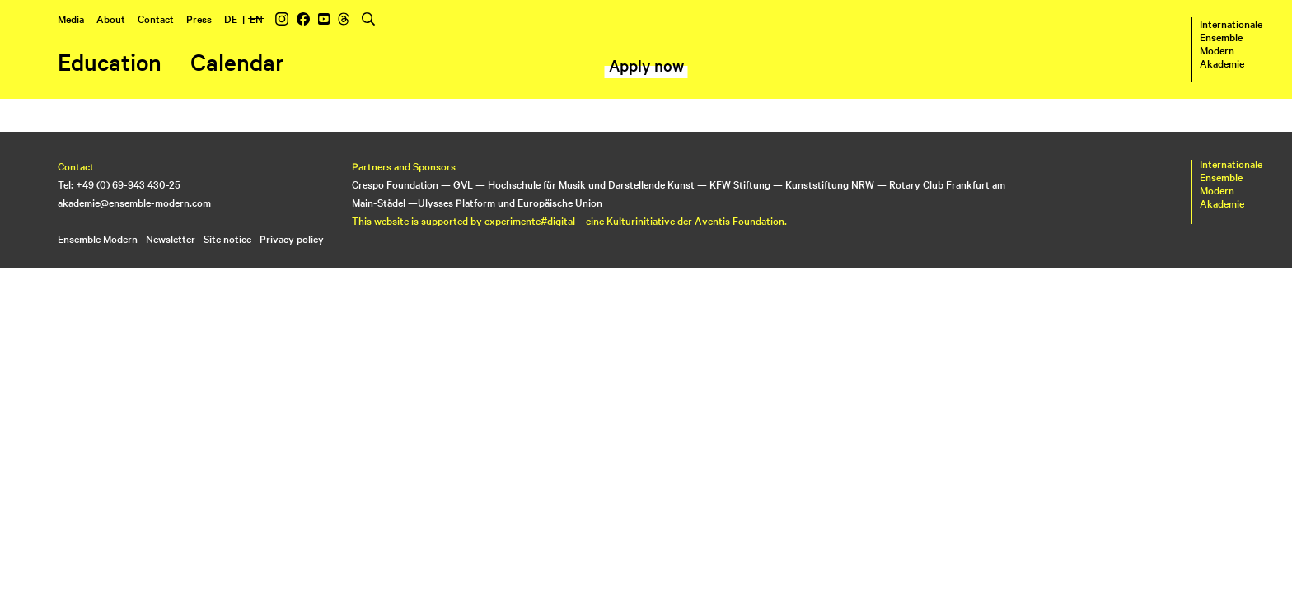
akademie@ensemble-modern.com (134, 201)
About (110, 18)
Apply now (646, 65)
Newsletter (170, 238)
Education (110, 62)
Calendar (237, 62)
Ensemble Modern (98, 238)
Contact (156, 18)
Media (71, 18)
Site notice (227, 238)
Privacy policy (292, 238)
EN (256, 18)
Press (199, 18)
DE (230, 18)
